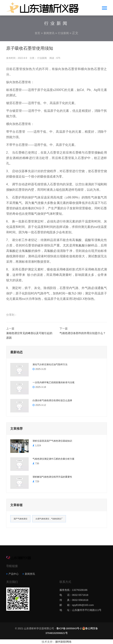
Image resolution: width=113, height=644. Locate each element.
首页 (37, 33)
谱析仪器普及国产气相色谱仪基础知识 (52, 441)
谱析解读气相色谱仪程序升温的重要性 (52, 477)
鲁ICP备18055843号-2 (69, 628)
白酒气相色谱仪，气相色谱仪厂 (49, 519)
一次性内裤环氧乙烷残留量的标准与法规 (53, 382)
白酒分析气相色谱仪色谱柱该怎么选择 (52, 400)
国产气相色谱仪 (20, 519)
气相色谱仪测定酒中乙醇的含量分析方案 (53, 459)
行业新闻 (63, 33)
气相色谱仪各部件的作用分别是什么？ (83, 333)
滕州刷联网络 (63, 641)
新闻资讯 (49, 33)
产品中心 (14, 573)
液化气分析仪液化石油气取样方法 (50, 364)
